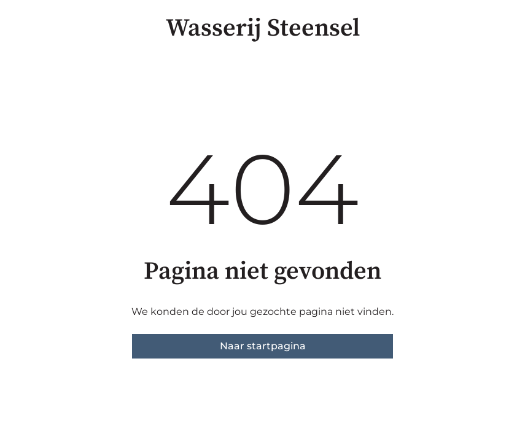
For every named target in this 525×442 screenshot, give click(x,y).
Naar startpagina (263, 346)
